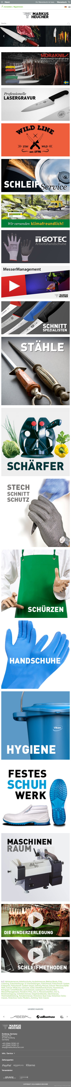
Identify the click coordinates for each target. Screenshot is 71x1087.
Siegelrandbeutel (39, 993)
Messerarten (51, 989)
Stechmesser (53, 993)
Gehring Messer (41, 985)
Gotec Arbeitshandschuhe (41, 987)
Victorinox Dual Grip (42, 995)
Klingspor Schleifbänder (11, 989)
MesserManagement (10, 991)
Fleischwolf (46, 983)
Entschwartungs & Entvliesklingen (25, 983)
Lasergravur (40, 989)
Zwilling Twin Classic (40, 998)
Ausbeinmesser (38, 981)
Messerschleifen (46, 991)
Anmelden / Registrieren (12, 6)
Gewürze (25, 987)
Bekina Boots (51, 981)
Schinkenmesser (24, 993)
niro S (35, 991)
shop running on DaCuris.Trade (62, 1085)
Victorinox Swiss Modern (19, 998)
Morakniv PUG (26, 991)
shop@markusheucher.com (13, 1047)
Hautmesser (58, 987)
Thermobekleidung (9, 995)
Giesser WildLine (13, 987)
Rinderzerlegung (8, 993)
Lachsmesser (28, 989)
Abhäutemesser (11, 981)
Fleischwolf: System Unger (22, 985)
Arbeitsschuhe (25, 981)
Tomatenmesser (25, 995)
